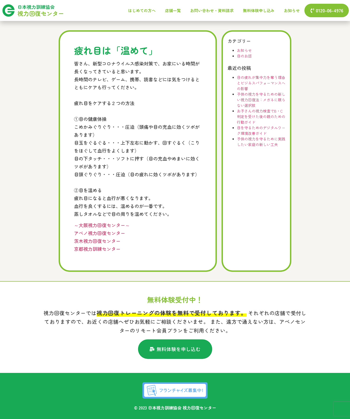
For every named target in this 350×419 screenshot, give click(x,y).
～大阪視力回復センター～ (102, 225)
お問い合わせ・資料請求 (212, 10)
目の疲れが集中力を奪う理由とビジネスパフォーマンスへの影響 (261, 83)
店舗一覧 (173, 10)
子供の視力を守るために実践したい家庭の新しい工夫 (261, 141)
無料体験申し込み (259, 10)
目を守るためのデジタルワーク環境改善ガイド (261, 130)
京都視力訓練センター (97, 248)
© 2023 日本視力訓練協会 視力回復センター (175, 408)
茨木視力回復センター (97, 241)
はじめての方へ (142, 10)
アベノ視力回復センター (99, 233)
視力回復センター (40, 13)
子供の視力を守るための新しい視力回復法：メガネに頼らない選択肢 (261, 99)
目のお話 (244, 56)
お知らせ (292, 10)
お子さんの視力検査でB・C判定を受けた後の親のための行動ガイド (261, 116)
